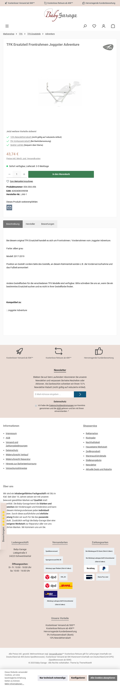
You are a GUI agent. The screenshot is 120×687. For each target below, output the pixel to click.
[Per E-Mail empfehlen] (9, 207)
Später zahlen (17, 145)
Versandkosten (55, 654)
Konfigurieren (78, 678)
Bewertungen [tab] (47, 224)
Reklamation (92, 433)
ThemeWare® (85, 663)
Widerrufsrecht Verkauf (17, 454)
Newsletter (91, 465)
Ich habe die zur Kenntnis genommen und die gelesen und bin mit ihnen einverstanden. (61, 408)
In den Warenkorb (61, 174)
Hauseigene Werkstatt (96, 447)
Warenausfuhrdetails (96, 456)
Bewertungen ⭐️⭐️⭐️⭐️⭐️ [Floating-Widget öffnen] (3, 526)
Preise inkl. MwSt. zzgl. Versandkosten (23, 158)
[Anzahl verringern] (9, 174)
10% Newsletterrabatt (21, 137)
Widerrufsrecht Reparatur (18, 459)
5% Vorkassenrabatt (20, 141)
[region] (60, 92)
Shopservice (90, 425)
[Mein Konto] (104, 26)
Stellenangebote (93, 460)
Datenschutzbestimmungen (61, 405)
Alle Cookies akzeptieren (102, 678)
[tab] (13, 224)
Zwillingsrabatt (93, 451)
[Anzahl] (16, 174)
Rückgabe (90, 438)
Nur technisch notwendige (53, 678)
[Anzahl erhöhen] (24, 174)
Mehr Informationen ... (14, 684)
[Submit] (80, 394)
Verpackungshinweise (16, 468)
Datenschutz (12, 450)
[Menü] (7, 26)
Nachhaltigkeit (93, 442)
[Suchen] (85, 26)
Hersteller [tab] (30, 224)
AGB (59, 408)
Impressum (11, 433)
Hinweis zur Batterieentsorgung (21, 463)
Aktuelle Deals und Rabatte (99, 469)
